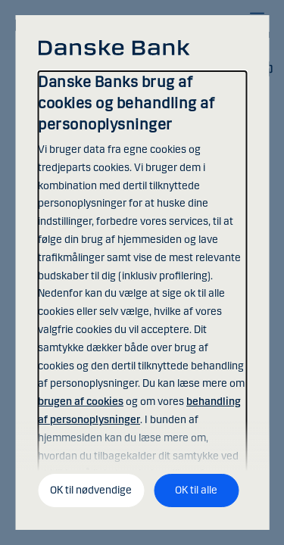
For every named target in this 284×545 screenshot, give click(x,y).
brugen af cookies (80, 401)
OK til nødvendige (91, 490)
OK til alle (196, 490)
